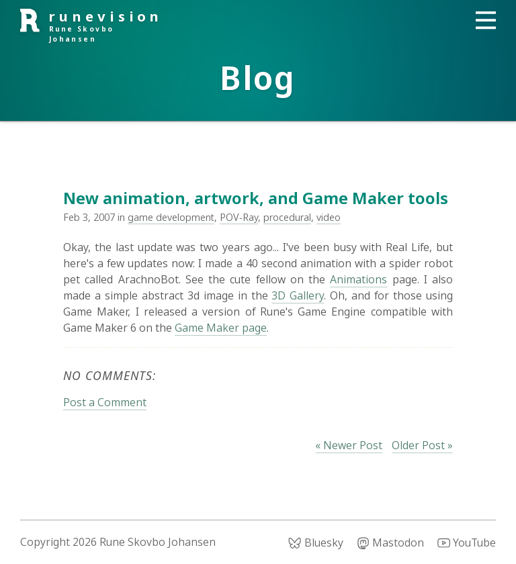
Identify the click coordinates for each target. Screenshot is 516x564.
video (328, 217)
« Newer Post (348, 445)
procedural (287, 217)
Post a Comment (104, 402)
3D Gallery (297, 295)
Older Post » (422, 445)
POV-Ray (239, 217)
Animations (358, 279)
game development (171, 217)
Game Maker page (221, 327)
